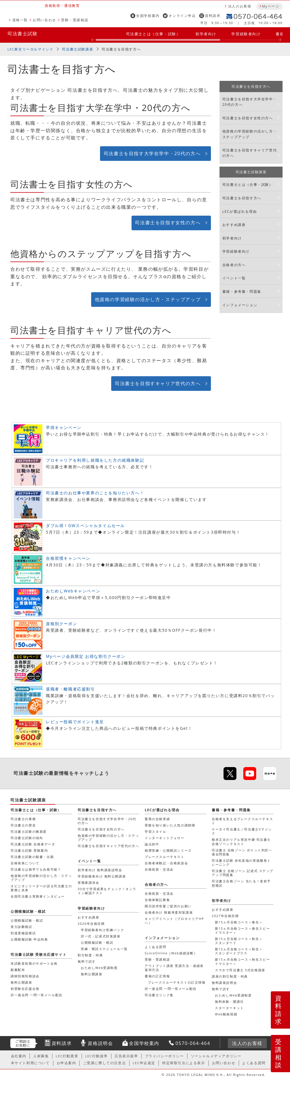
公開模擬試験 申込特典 (29, 939)
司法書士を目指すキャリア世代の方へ (158, 383)
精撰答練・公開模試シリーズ (168, 850)
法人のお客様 (240, 6)
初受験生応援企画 (25, 988)
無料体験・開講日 (229, 1001)
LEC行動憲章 (67, 1056)
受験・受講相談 (74, 20)
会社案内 (18, 1056)
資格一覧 (20, 20)
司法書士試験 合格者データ (33, 844)
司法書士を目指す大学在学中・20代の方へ (152, 153)
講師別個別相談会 (25, 976)
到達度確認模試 (23, 933)
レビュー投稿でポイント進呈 (75, 721)
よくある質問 (155, 947)
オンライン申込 (182, 15)
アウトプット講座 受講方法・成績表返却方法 (174, 968)
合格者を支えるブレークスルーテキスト (242, 821)
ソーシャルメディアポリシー (216, 1056)
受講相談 (278, 1053)
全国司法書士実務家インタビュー (38, 896)
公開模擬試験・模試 (97, 942)
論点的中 (152, 844)
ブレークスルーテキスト (165, 857)
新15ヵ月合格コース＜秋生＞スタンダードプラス (239, 951)
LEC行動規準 (96, 1056)
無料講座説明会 (224, 982)
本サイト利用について (30, 1063)
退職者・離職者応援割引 (70, 689)
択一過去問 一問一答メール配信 (171, 988)
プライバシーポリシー (164, 1056)
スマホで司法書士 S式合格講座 (240, 970)
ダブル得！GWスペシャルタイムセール (85, 525)
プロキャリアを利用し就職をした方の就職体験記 (95, 460)
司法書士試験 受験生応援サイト (38, 954)
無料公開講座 (92, 974)
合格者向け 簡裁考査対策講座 (169, 912)
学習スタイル (155, 831)
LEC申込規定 (144, 1063)
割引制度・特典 (90, 955)
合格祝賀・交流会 (159, 869)
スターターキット (229, 1008)
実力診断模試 (21, 927)
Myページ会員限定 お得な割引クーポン (86, 656)
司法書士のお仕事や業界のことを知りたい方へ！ (95, 493)
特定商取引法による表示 (183, 1063)
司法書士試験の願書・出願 (32, 857)
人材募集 (41, 1056)
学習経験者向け (245, 33)
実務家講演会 (88, 882)
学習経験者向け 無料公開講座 (102, 876)
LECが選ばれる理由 (239, 211)
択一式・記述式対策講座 (101, 936)
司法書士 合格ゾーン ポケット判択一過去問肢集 (242, 852)
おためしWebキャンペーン (73, 591)
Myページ (270, 6)
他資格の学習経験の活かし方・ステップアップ (148, 299)
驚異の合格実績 (157, 819)
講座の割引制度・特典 (230, 976)
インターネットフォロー (165, 838)
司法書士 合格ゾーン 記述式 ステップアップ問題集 (242, 873)
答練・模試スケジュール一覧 (104, 949)
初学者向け (205, 33)
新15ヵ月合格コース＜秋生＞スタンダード (239, 941)
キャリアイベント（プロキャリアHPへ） (174, 920)
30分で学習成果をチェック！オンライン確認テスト (107, 891)
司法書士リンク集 (159, 995)
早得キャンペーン (64, 427)
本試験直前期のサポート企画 (34, 963)
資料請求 (212, 15)
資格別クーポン (61, 623)
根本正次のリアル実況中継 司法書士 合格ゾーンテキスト (241, 841)
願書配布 (18, 970)
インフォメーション (239, 305)
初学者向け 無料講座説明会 (100, 870)
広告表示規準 (126, 1056)
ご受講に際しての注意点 (104, 1063)
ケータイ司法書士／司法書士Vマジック (242, 831)
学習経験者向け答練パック (102, 930)
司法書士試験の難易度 (29, 831)
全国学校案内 (148, 15)
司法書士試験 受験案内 (29, 850)
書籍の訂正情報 (157, 976)
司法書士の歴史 (23, 825)
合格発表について (25, 863)
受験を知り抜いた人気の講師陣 (170, 825)
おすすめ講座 (234, 224)
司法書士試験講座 (77, 49)
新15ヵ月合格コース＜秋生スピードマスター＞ (242, 961)
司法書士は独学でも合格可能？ (36, 869)
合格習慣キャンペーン (68, 558)
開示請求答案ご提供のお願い (168, 906)
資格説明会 (100, 1043)
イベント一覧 (234, 278)
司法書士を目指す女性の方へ (168, 222)
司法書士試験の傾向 (27, 838)
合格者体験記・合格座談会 (166, 863)
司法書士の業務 (23, 819)
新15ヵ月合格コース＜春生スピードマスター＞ (242, 930)
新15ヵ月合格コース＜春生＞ (239, 922)
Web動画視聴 (226, 1014)
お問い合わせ (44, 20)
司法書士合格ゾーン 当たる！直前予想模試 (241, 883)
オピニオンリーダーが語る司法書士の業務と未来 (41, 888)
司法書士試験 (22, 33)
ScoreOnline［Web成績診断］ (171, 953)
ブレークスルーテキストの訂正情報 (177, 982)
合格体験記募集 (157, 900)
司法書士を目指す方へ (121, 49)
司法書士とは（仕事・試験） (153, 33)
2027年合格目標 (225, 916)
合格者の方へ (234, 264)
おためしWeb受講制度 (233, 995)
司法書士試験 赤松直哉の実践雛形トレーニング (241, 862)
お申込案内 (66, 1063)
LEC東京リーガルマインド (30, 49)
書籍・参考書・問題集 (241, 291)
